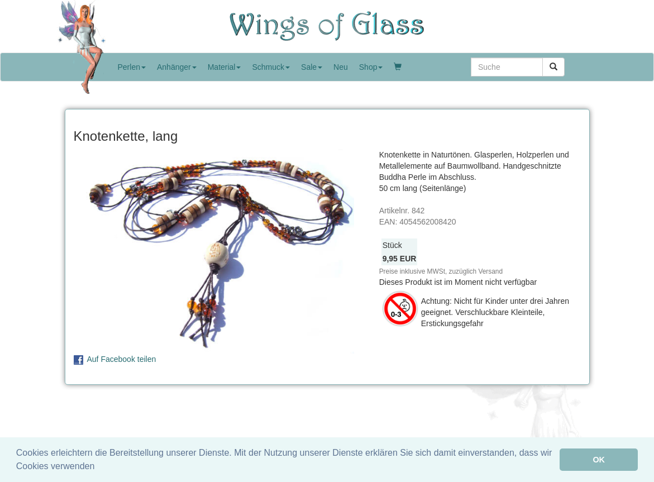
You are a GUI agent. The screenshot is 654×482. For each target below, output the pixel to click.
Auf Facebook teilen (121, 359)
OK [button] (599, 459)
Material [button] (224, 67)
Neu (340, 67)
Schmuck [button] (271, 67)
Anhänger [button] (177, 67)
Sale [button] (311, 67)
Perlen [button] (132, 67)
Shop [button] (371, 67)
